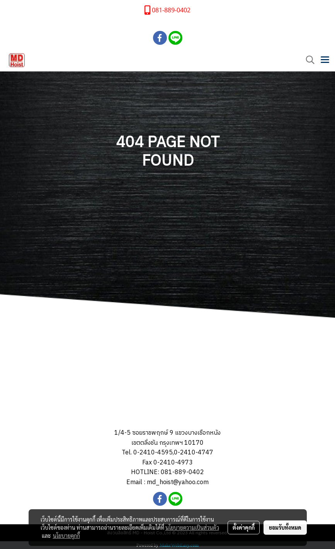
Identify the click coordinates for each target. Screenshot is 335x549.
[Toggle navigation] (324, 60)
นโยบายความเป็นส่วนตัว (192, 527)
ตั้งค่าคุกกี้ (244, 527)
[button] (307, 60)
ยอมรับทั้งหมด (285, 527)
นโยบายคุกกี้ (66, 535)
